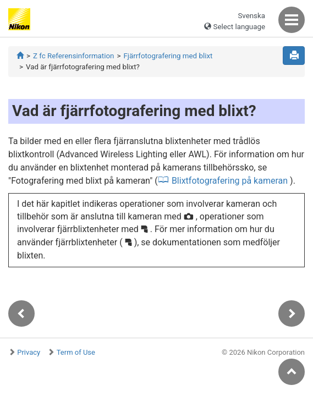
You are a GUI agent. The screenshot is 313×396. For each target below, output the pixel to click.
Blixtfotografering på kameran (230, 180)
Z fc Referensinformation (73, 56)
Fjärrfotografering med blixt (167, 56)
